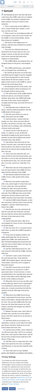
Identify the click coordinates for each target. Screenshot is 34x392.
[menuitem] (2, 2)
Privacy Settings (13, 384)
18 (4, 175)
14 (4, 131)
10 (4, 93)
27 (4, 256)
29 (4, 281)
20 (4, 191)
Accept (5, 389)
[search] (31, 2)
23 (4, 221)
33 (4, 330)
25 (4, 235)
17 (4, 168)
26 (4, 249)
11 (4, 107)
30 (4, 295)
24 (4, 228)
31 (4, 311)
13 (4, 119)
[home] (2, 2)
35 (4, 351)
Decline (12, 389)
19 (4, 181)
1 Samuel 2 (9, 6)
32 (4, 321)
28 (4, 267)
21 (4, 200)
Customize (21, 389)
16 (4, 154)
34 (4, 341)
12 (4, 114)
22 (4, 209)
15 (4, 142)
